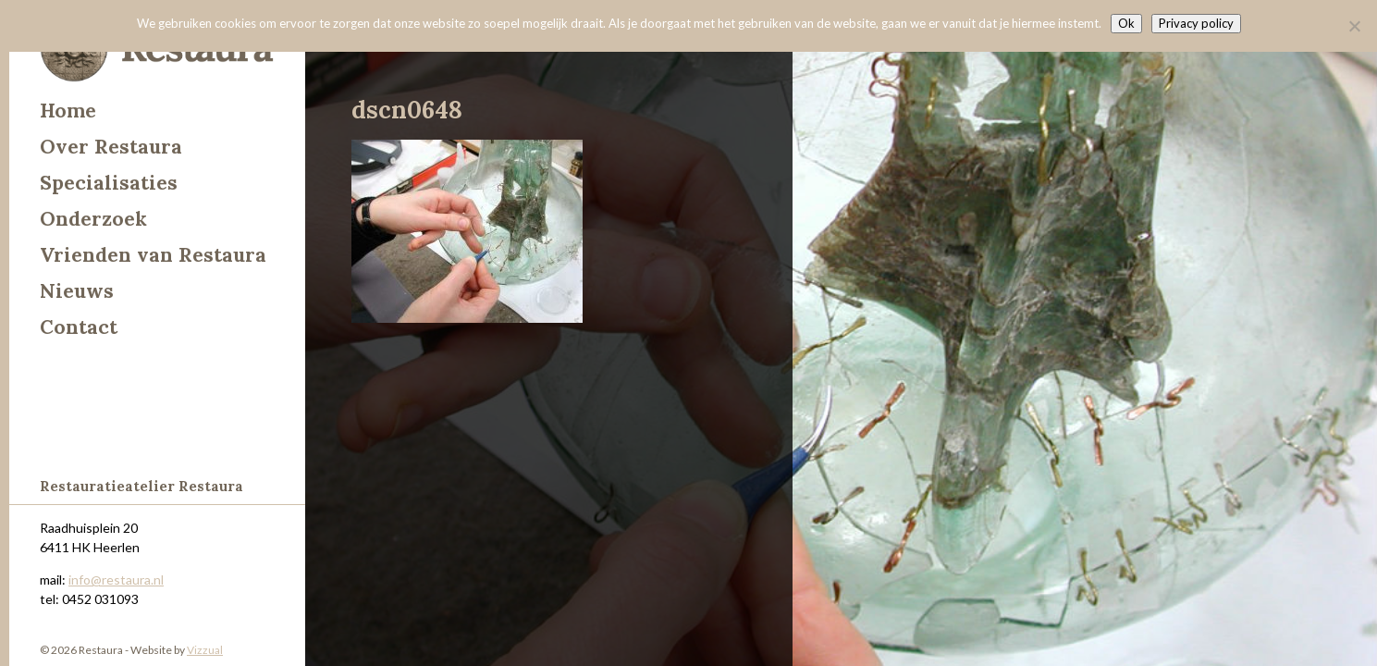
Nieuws (77, 290)
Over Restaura (111, 146)
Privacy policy (1196, 23)
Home (68, 110)
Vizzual (205, 650)
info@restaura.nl (116, 579)
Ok (1126, 23)
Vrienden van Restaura (153, 254)
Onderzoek (93, 218)
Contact (78, 326)
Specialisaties (109, 182)
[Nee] (1354, 26)
